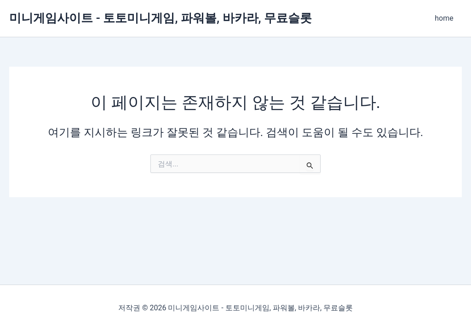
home (445, 18)
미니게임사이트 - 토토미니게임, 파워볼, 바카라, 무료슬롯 (160, 18)
